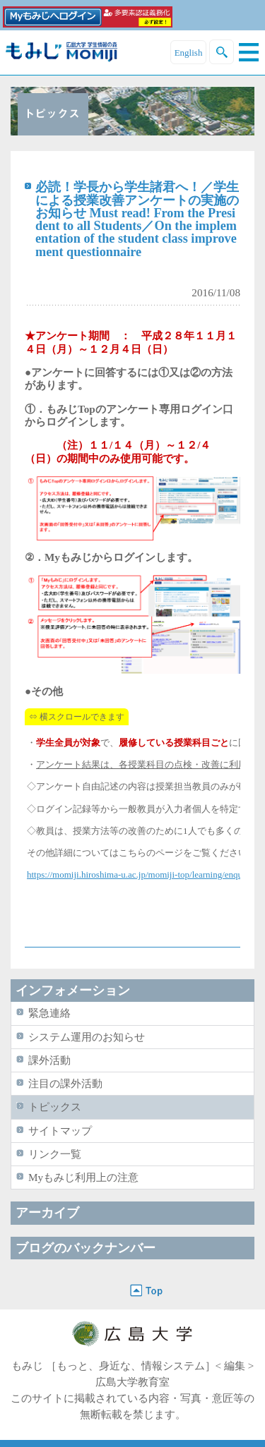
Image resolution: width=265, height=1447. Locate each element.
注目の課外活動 (65, 1083)
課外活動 (49, 1060)
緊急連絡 (49, 1013)
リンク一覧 (54, 1154)
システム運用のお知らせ (86, 1037)
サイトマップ (60, 1131)
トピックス (54, 1107)
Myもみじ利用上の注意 (83, 1177)
